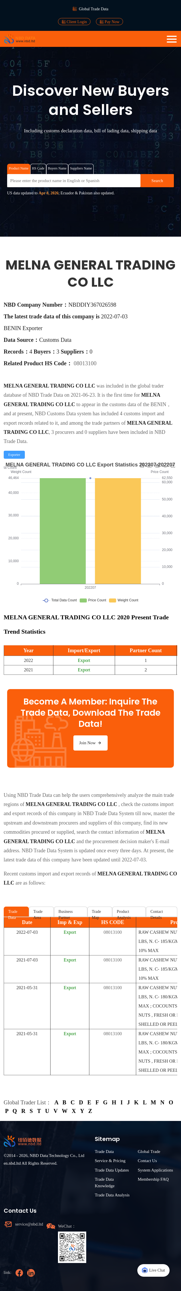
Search (157, 180)
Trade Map (96, 913)
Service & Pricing (110, 1160)
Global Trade (149, 1151)
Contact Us (147, 1160)
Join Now (90, 742)
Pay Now (109, 21)
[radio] (14, 455)
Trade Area (38, 913)
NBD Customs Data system (63, 413)
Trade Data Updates (112, 1170)
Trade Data (12, 913)
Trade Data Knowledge (104, 1182)
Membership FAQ (153, 1179)
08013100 (85, 363)
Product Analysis (124, 913)
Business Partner (66, 913)
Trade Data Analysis (112, 1195)
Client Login (74, 21)
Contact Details (156, 913)
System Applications (155, 1170)
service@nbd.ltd (29, 1224)
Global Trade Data (93, 9)
